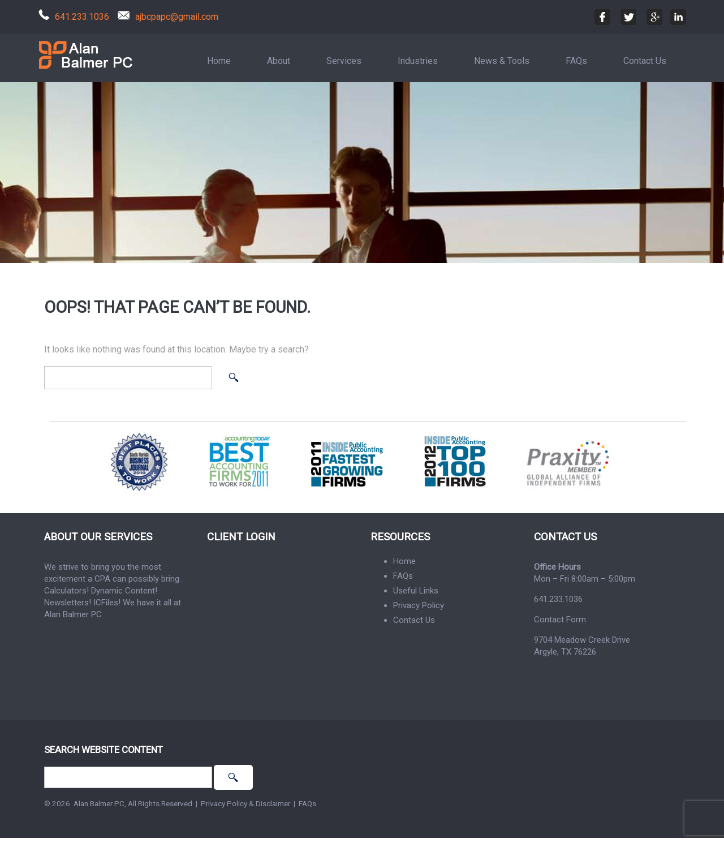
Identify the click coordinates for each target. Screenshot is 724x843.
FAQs (576, 60)
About (278, 60)
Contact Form (560, 619)
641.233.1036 (82, 16)
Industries (418, 60)
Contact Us (644, 60)
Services (343, 60)
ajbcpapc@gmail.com (176, 16)
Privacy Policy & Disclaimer (245, 803)
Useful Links (415, 591)
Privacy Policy (418, 605)
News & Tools (501, 60)
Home (219, 60)
